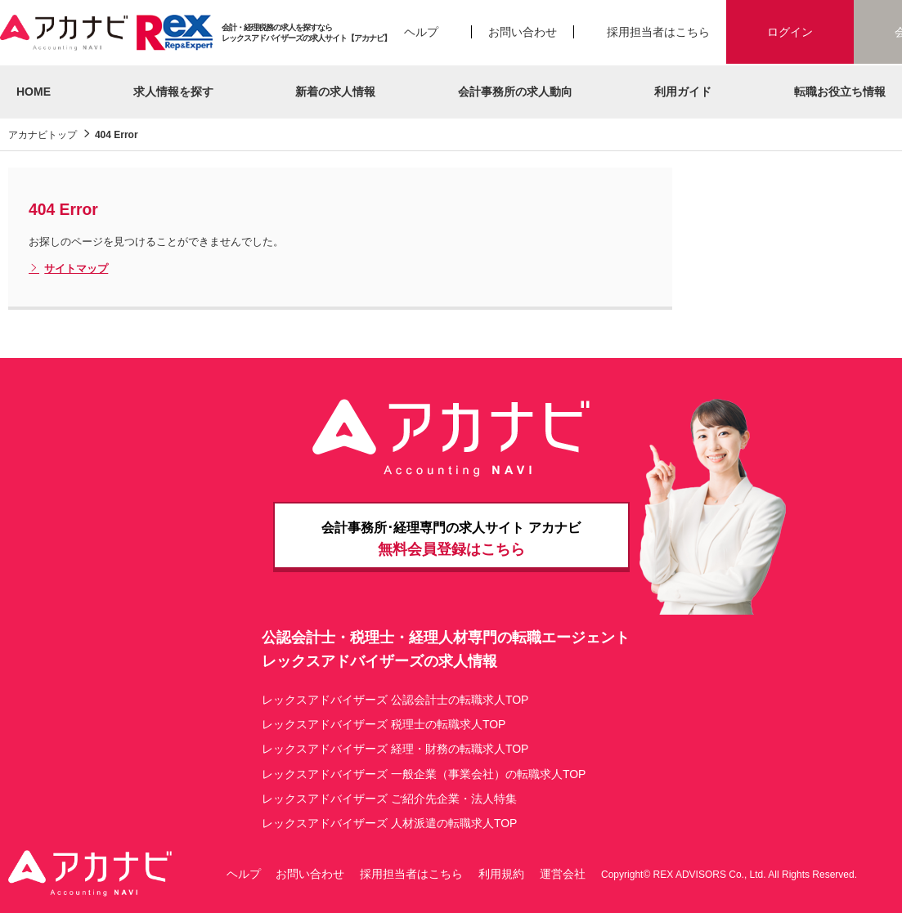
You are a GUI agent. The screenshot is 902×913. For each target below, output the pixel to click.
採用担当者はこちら (658, 31)
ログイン (790, 31)
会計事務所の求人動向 (515, 91)
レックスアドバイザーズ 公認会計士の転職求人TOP (395, 699)
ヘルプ (421, 31)
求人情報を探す (173, 91)
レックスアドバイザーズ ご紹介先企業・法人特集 (389, 798)
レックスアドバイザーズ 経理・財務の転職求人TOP (395, 748)
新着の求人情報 (335, 91)
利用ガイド (682, 91)
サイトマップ (68, 269)
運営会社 (563, 873)
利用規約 (501, 873)
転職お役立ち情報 (840, 91)
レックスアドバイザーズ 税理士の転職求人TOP (383, 724)
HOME (33, 91)
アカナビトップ (42, 135)
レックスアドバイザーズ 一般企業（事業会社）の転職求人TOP (424, 774)
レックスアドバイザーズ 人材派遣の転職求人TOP (389, 823)
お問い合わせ (522, 31)
